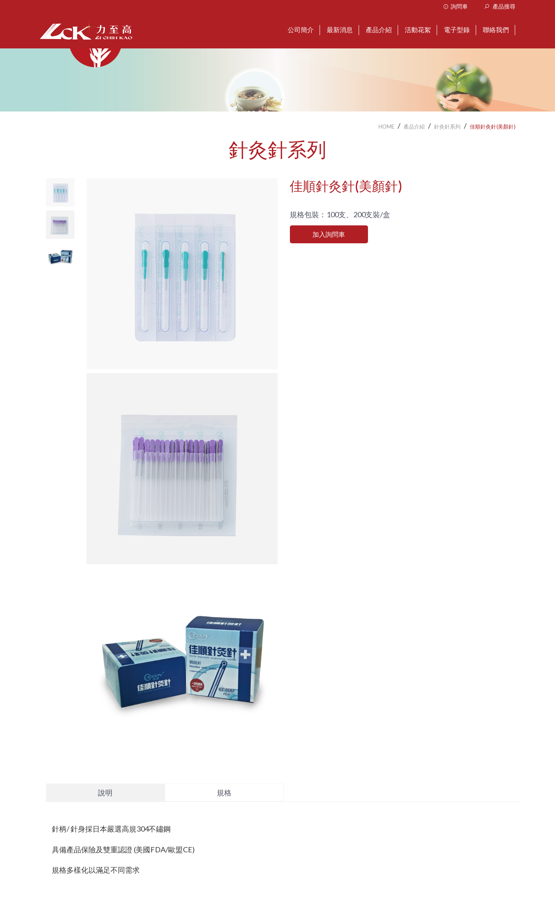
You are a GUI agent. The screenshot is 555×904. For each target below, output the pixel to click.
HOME (386, 126)
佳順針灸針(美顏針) (493, 126)
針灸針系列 (447, 126)
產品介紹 (414, 126)
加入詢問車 (329, 234)
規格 (224, 792)
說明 (105, 792)
